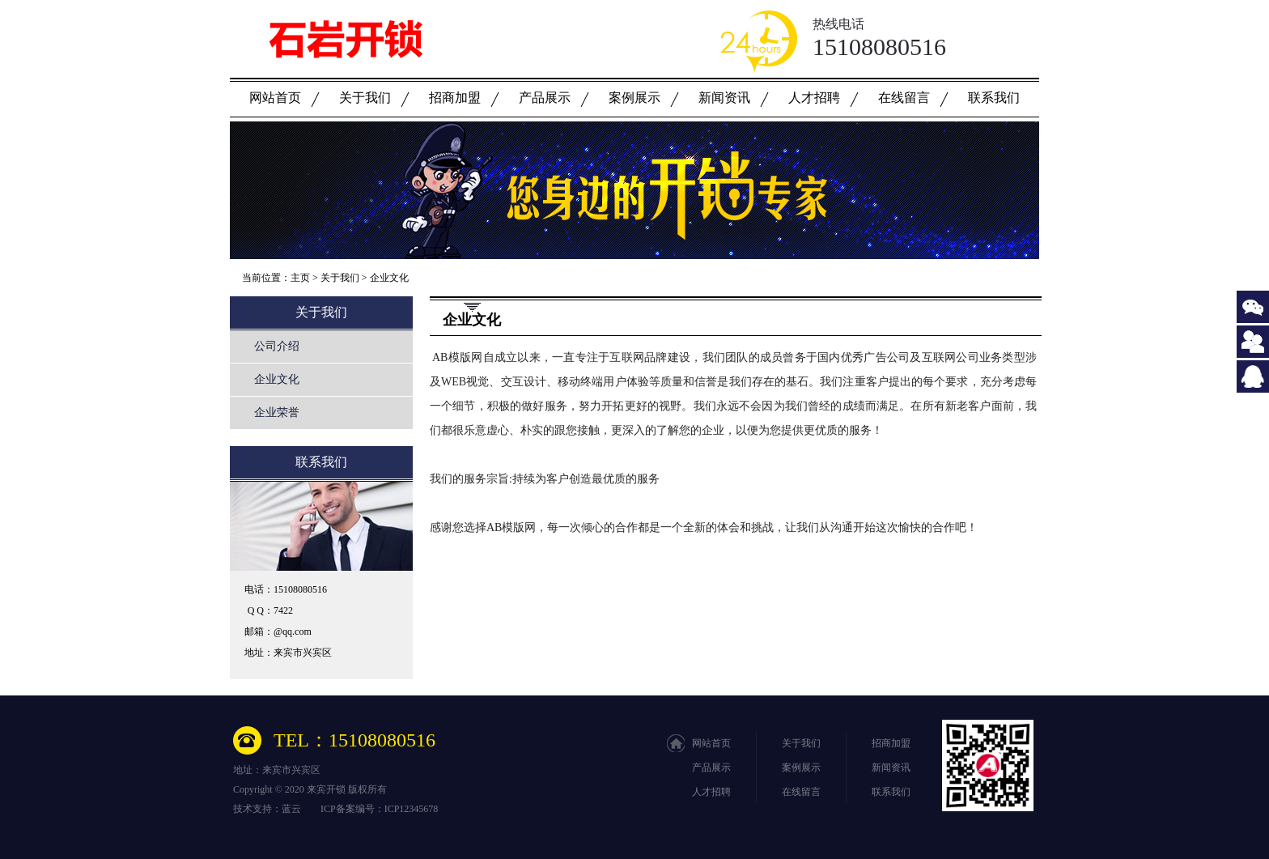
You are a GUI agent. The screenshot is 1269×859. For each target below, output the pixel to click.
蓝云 (291, 808)
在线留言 (904, 97)
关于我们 (365, 97)
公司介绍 (276, 346)
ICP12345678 (411, 808)
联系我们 (994, 97)
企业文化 (389, 277)
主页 (300, 277)
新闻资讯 (724, 97)
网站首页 (275, 97)
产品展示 (545, 97)
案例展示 (634, 97)
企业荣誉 (276, 412)
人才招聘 (814, 97)
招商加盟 (455, 97)
